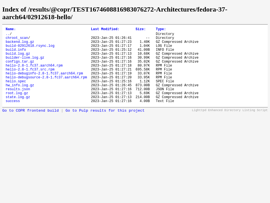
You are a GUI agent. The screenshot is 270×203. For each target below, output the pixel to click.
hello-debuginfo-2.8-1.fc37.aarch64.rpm (44, 83)
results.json (18, 102)
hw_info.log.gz (20, 97)
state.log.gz (18, 112)
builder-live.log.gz (25, 64)
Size (141, 29)
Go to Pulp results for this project (105, 127)
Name (11, 29)
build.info (16, 54)
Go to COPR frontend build (30, 127)
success (13, 116)
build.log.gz (18, 59)
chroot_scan (17, 40)
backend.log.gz (20, 45)
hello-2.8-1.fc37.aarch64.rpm (34, 73)
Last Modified (105, 29)
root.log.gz (17, 107)
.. (8, 35)
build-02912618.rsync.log (30, 49)
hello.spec (16, 93)
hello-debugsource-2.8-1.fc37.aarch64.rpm (46, 88)
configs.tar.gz (20, 69)
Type (161, 29)
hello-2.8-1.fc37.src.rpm (30, 78)
